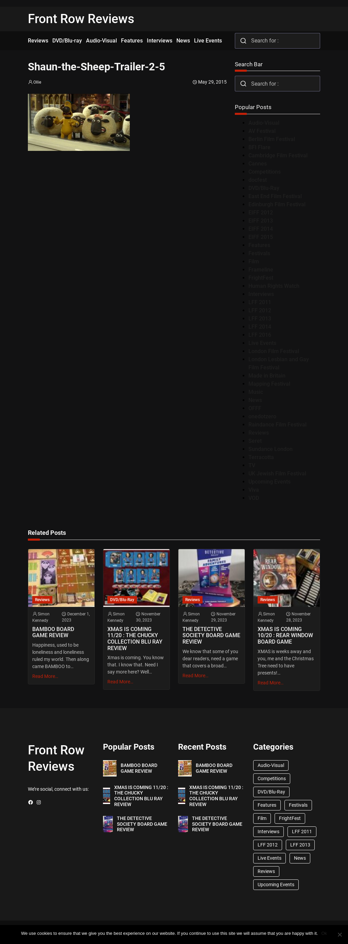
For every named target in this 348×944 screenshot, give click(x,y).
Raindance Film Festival (277, 424)
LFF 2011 (259, 302)
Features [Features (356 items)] (267, 805)
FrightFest (260, 278)
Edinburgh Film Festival (277, 204)
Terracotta (261, 457)
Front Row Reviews (81, 19)
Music (255, 392)
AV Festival (262, 131)
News (255, 400)
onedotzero (262, 416)
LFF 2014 (259, 327)
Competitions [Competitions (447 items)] (272, 778)
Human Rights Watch (273, 286)
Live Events (262, 343)
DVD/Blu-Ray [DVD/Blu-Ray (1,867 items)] (271, 791)
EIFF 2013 (260, 220)
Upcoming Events (269, 481)
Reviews (258, 433)
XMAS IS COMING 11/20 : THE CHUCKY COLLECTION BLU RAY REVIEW (134, 638)
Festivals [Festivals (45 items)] (298, 805)
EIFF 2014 (260, 229)
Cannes (257, 163)
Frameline (260, 269)
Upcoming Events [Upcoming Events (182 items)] (276, 884)
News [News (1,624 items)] (300, 858)
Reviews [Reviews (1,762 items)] (266, 871)
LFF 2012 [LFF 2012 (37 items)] (268, 844)
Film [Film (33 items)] (262, 818)
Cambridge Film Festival (278, 155)
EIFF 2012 (260, 212)
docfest (257, 180)
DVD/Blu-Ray (263, 188)
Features (259, 245)
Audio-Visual (263, 123)
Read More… (45, 676)
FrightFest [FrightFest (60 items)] (290, 818)
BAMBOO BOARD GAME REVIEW (53, 632)
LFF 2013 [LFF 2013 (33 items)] (300, 844)
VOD (253, 498)
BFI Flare (259, 147)
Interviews (261, 294)
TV (251, 465)
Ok (324, 933)
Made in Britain (266, 375)
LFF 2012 (259, 310)
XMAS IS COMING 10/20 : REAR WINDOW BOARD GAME (285, 635)
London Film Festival (273, 351)
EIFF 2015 (260, 237)
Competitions (264, 172)
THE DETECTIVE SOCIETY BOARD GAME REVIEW (211, 635)
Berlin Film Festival (271, 139)
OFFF (254, 408)
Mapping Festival (269, 384)
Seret (255, 441)
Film (253, 261)
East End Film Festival (275, 196)
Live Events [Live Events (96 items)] (269, 858)
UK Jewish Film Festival (277, 473)
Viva (253, 490)
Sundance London (270, 449)
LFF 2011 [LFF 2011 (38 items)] (302, 831)
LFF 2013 (259, 318)
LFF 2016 (259, 335)
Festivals (259, 253)
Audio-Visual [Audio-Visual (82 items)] (271, 765)
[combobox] (277, 41)
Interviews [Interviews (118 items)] (268, 831)
